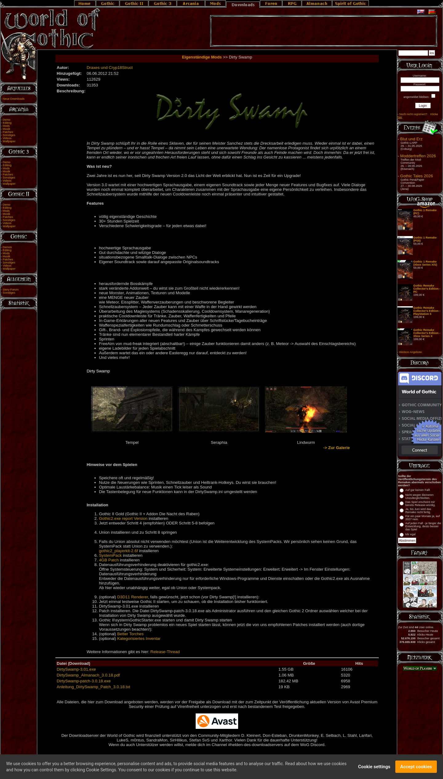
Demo (6, 119)
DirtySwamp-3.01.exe (76, 669)
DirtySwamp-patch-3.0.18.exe (84, 681)
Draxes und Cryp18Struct (110, 67)
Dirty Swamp (98, 371)
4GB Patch (109, 560)
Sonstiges (9, 135)
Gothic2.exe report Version (123, 518)
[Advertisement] (324, 31)
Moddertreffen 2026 (418, 156)
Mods (6, 125)
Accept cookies (416, 768)
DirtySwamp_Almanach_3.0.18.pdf (88, 675)
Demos (7, 247)
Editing (7, 122)
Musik (6, 129)
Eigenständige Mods (202, 57)
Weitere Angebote (410, 352)
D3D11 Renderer (132, 597)
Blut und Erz (411, 139)
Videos (7, 138)
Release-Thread (165, 651)
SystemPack (110, 555)
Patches (8, 132)
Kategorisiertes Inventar (139, 638)
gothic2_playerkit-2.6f (118, 550)
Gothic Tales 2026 (416, 176)
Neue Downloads (14, 98)
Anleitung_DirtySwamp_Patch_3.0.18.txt (93, 687)
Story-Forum (11, 289)
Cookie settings (374, 768)
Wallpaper (9, 141)
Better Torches (130, 634)
